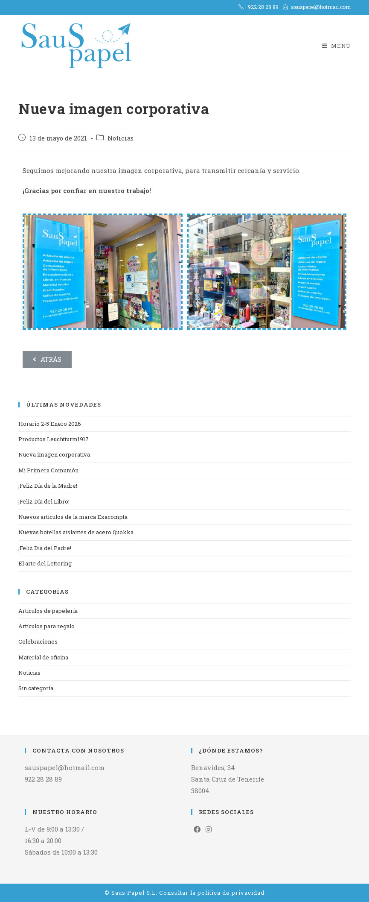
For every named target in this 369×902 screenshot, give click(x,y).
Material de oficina (43, 657)
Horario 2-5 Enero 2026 (49, 424)
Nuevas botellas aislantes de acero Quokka (76, 532)
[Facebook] (197, 829)
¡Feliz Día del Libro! (44, 501)
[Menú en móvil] (336, 46)
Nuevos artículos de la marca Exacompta (73, 517)
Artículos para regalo (46, 626)
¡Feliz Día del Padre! (44, 548)
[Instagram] (209, 829)
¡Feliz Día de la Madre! (47, 485)
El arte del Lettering (45, 563)
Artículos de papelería (48, 611)
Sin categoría (35, 688)
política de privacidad (231, 892)
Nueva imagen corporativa (54, 454)
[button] (47, 359)
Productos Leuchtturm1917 (53, 439)
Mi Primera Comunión (48, 470)
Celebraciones (38, 641)
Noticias (121, 138)
